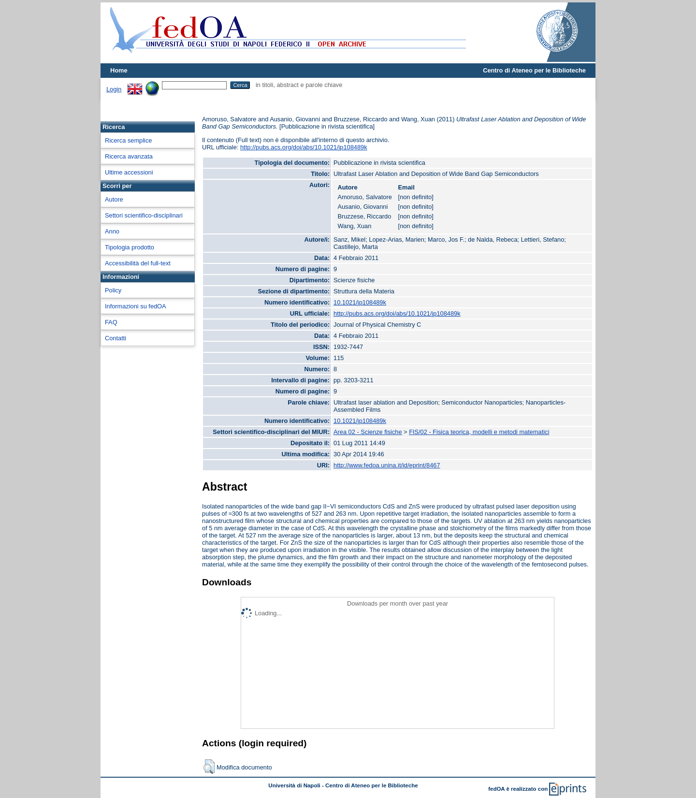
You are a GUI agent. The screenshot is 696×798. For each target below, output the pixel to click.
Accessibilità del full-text (138, 263)
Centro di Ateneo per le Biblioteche (534, 70)
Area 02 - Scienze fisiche (368, 431)
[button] (209, 766)
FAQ (111, 322)
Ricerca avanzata (129, 156)
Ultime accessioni (129, 172)
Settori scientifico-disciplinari (144, 215)
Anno (112, 231)
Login (113, 89)
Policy (113, 290)
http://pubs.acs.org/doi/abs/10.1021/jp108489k (303, 147)
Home (119, 70)
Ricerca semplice (128, 140)
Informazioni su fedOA (135, 306)
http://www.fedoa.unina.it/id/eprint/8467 (387, 465)
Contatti (115, 338)
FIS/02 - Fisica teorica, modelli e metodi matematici (479, 431)
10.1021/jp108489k (360, 302)
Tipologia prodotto (129, 247)
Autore (114, 199)
